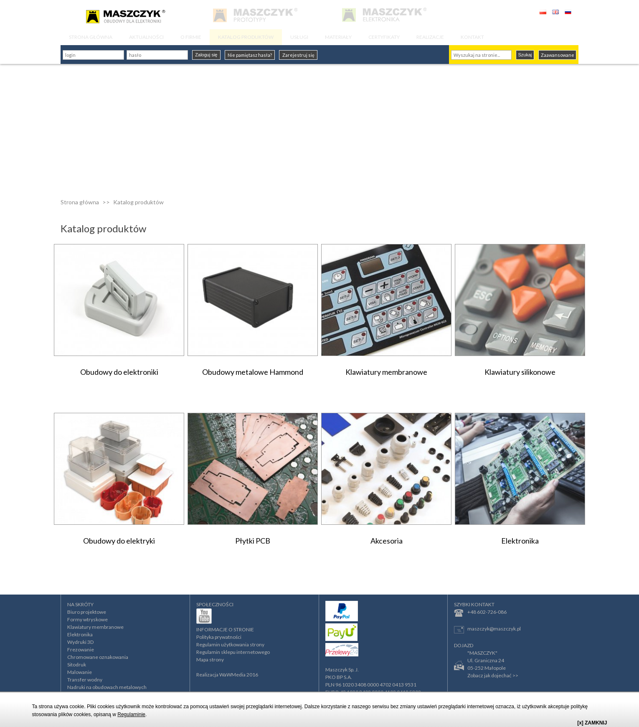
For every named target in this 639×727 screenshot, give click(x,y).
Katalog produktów (138, 202)
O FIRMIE (190, 37)
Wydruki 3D (80, 642)
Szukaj (525, 54)
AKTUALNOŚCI (146, 37)
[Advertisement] (319, 126)
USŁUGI (299, 37)
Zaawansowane (557, 55)
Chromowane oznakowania (97, 657)
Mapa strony (210, 659)
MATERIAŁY (338, 37)
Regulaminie (131, 714)
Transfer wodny (84, 679)
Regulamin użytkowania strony (230, 644)
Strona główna (80, 202)
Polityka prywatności (218, 637)
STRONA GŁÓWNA (90, 37)
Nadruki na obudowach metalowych (107, 687)
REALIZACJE (430, 37)
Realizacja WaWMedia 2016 (227, 674)
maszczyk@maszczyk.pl (487, 629)
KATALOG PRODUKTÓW (246, 37)
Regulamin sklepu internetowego (233, 652)
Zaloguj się (206, 54)
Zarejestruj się (298, 55)
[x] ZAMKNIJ (592, 723)
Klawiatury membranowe (95, 627)
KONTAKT (472, 37)
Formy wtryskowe (87, 619)
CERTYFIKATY (384, 37)
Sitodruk (76, 664)
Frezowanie (80, 649)
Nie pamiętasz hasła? (250, 55)
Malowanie (79, 672)
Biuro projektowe (86, 612)
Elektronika (80, 634)
